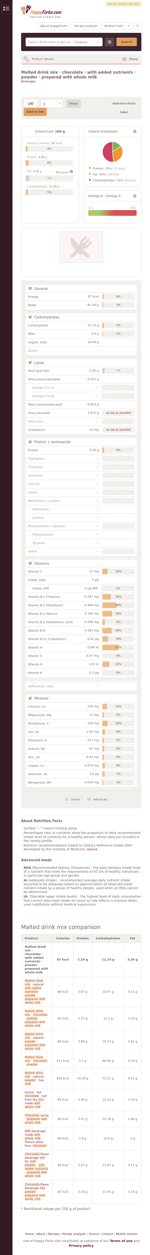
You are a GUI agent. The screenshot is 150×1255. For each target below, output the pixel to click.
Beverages (28, 81)
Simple (75, 799)
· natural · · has (35, 1078)
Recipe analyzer (86, 26)
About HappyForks (53, 26)
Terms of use (121, 1241)
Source (94, 1234)
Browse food (114, 26)
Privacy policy (81, 1245)
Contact (107, 1234)
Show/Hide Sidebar (6, 9)
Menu (137, 25)
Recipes (53, 1234)
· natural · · (35, 1041)
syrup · (37, 1119)
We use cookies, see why (123, 4)
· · (36, 1060)
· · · (36, 1018)
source (92, 849)
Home (29, 1234)
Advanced (100, 799)
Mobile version (127, 1234)
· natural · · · (35, 991)
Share (133, 59)
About (41, 1234)
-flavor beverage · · (37, 1192)
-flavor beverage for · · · (37, 1165)
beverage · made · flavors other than (36, 1138)
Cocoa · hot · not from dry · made (36, 1100)
